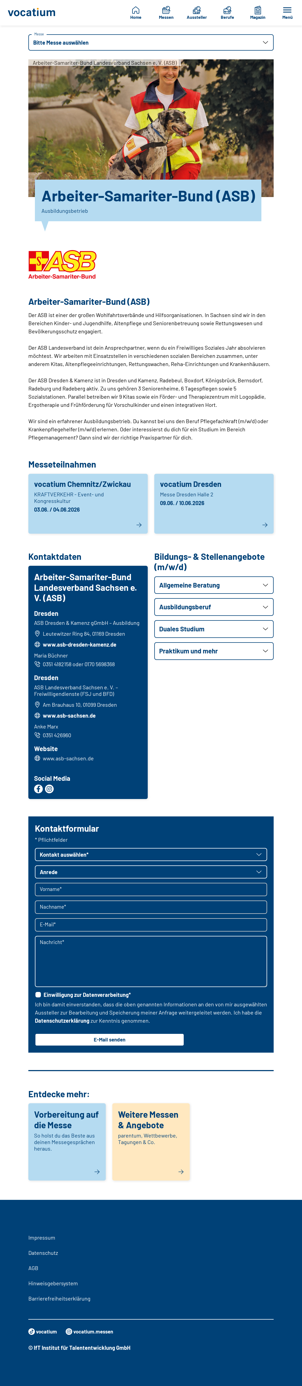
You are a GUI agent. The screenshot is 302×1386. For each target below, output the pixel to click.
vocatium (43, 1331)
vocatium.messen (92, 1331)
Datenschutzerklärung (62, 1022)
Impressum (41, 1237)
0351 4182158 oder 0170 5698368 (75, 665)
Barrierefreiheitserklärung (59, 1298)
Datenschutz (43, 1252)
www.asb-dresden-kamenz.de (80, 645)
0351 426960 (53, 736)
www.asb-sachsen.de (70, 716)
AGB (33, 1268)
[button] (151, 42)
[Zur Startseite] (31, 12)
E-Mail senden (109, 1041)
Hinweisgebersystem (53, 1283)
